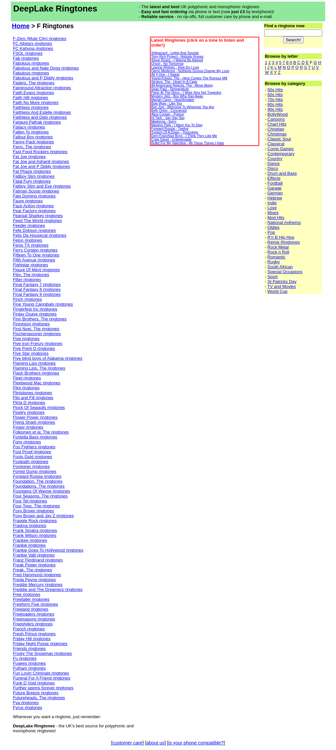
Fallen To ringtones (31, 132)
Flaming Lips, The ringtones (39, 368)
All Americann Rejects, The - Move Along (182, 85)
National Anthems (284, 222)
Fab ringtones (26, 58)
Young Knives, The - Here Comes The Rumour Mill (189, 78)
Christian (275, 129)
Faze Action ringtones (33, 205)
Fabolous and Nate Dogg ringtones (46, 68)
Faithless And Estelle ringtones (42, 112)
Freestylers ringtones (32, 623)
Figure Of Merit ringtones (36, 269)
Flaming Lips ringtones (34, 363)
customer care (127, 742)
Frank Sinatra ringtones (35, 530)
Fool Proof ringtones (32, 451)
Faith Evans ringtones (33, 92)
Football (275, 183)
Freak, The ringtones (32, 569)
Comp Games (280, 148)
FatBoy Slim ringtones (33, 176)
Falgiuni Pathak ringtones (37, 122)
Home (21, 26)
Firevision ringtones (31, 323)
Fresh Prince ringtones (34, 633)
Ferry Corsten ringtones (35, 250)
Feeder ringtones (29, 225)
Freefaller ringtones (31, 599)
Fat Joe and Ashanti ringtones (41, 161)
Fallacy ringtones (29, 127)
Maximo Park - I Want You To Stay (176, 125)
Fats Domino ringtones (34, 195)
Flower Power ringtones (35, 417)
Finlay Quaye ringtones (34, 314)
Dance (273, 163)
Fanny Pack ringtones (33, 141)
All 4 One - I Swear (165, 74)
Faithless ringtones (31, 107)
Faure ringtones (28, 200)
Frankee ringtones (30, 540)
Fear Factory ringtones (34, 210)
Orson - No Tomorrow (167, 64)
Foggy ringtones (28, 427)
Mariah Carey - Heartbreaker (172, 100)
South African (280, 266)
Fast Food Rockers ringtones (40, 151)
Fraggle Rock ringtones (35, 520)
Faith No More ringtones (35, 102)
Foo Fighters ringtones (34, 446)
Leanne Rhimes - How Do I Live (175, 67)
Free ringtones (26, 594)
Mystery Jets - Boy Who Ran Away (177, 96)
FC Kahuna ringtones (33, 48)
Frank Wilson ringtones (34, 535)
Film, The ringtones (31, 274)
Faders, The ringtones (33, 82)
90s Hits (275, 109)
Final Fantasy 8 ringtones (36, 289)
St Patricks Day (282, 281)
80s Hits (275, 104)
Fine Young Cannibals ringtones (43, 304)
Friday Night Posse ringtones (40, 643)
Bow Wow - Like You (166, 103)
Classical (275, 143)
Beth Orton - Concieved (168, 110)
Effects (273, 178)
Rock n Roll (278, 252)
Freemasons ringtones (34, 619)
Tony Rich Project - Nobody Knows (177, 56)
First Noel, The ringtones (36, 328)
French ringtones (29, 628)
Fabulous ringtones (31, 73)
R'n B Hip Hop (280, 237)
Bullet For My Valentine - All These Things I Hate (187, 143)
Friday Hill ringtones (31, 638)
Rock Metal (278, 247)
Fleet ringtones (27, 377)
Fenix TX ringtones (30, 245)
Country (274, 158)
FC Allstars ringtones (32, 43)
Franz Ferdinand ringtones (38, 559)
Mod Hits (275, 217)
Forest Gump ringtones (34, 471)
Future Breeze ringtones (35, 692)
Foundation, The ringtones (37, 481)
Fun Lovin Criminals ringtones (41, 673)
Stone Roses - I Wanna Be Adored (177, 60)
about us (155, 742)
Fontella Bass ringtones (35, 437)
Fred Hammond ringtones (37, 574)
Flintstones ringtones (32, 392)
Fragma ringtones (29, 525)
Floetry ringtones (28, 412)
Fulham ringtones (29, 668)
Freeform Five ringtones (35, 604)
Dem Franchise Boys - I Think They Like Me (184, 136)
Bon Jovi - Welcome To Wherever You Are (182, 107)
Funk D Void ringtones (33, 682)
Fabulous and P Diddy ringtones (43, 77)
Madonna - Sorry (163, 121)
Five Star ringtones (31, 353)
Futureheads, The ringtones (39, 697)
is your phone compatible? (195, 742)
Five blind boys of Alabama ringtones (47, 358)
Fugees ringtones (29, 663)
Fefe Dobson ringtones (34, 230)
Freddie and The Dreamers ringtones (47, 589)
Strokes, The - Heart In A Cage (174, 82)
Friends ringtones (29, 648)
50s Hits (275, 89)
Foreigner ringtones (31, 466)
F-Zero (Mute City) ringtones (39, 38)
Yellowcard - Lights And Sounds (175, 53)
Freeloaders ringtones (33, 614)
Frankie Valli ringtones (33, 555)
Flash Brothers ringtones (36, 373)
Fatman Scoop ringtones (36, 191)
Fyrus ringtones (27, 707)
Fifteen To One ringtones (36, 255)
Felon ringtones (27, 240)
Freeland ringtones (30, 609)
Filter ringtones (27, 279)
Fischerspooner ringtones (37, 333)
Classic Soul (279, 138)
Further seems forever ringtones (43, 687)
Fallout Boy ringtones (33, 136)
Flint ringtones (26, 387)
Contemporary (280, 153)
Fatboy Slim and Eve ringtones (42, 186)
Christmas (276, 134)
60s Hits (275, 94)
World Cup (277, 291)
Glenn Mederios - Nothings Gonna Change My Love (190, 71)
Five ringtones (26, 338)
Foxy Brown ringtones (33, 510)
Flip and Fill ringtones (33, 397)
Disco (272, 168)
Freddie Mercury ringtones (37, 584)
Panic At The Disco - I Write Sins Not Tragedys (186, 92)
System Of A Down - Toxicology (174, 132)
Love (272, 207)
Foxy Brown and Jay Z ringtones (43, 515)
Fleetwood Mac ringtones (36, 382)
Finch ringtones (27, 299)
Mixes (273, 212)
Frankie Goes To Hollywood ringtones (48, 550)
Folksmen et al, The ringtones (41, 432)
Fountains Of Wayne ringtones (41, 491)
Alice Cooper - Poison (167, 114)
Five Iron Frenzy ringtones (37, 343)
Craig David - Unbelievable (171, 139)
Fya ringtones (25, 702)
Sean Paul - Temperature (170, 89)
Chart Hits (276, 124)
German (275, 193)
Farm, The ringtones (32, 146)
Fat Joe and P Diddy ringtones (41, 166)
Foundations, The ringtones (38, 486)
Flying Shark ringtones (34, 422)
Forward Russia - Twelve (169, 129)
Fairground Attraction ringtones (42, 87)
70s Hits (275, 99)
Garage (274, 188)
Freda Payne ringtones (34, 579)
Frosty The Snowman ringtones (42, 653)
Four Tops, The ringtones (36, 505)
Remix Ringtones (283, 242)
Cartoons (276, 119)
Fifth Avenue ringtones (34, 259)
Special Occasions (285, 271)
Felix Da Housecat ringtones (39, 235)
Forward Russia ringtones (37, 476)
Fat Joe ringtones (29, 156)
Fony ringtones (27, 441)
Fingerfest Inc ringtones (35, 309)
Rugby (273, 261)
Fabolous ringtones (31, 63)
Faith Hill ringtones (30, 97)
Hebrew (274, 197)
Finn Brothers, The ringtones (40, 318)
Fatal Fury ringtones (32, 181)
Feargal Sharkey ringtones (38, 215)
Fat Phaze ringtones (32, 171)
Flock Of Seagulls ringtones (39, 407)
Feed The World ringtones (37, 220)
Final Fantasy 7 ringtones (36, 284)
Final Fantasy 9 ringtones (36, 294)
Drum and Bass (282, 173)
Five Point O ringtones (34, 348)
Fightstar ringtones (30, 264)
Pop (271, 232)
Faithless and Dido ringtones (40, 117)
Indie (272, 202)
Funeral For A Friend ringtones (41, 678)
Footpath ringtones (30, 461)
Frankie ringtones (29, 545)
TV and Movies (281, 286)
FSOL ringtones (27, 53)
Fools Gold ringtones (32, 456)
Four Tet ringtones (30, 500)
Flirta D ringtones (29, 402)
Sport (272, 276)
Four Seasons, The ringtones (40, 496)
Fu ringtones (24, 658)
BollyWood (277, 114)
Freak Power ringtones (34, 564)
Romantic (276, 256)
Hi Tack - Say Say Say (167, 118)
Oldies (273, 227)
